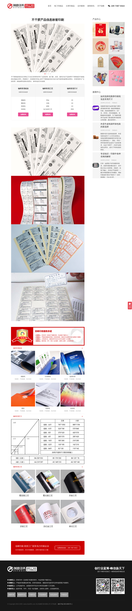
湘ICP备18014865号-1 (65, 604)
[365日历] (117, 30)
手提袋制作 (42, 594)
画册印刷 (11, 594)
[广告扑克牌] (117, 46)
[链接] (20, 5)
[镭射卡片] (101, 78)
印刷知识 (114, 102)
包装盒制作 (53, 594)
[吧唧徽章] (117, 78)
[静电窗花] (101, 46)
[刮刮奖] (117, 62)
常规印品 (32, 594)
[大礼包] (101, 30)
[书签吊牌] (101, 62)
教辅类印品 (21, 594)
